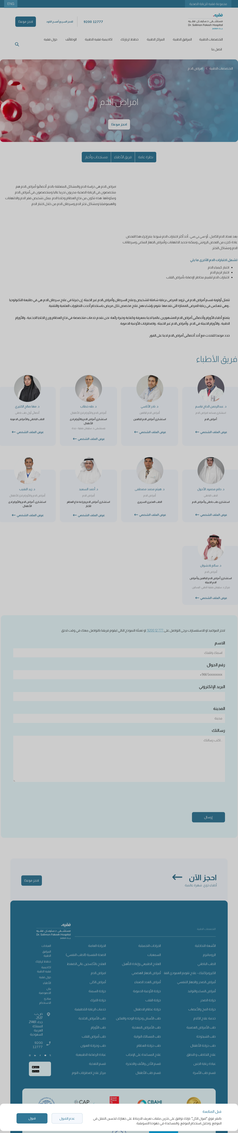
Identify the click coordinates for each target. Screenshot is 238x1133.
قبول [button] (32, 1118)
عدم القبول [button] (67, 1118)
